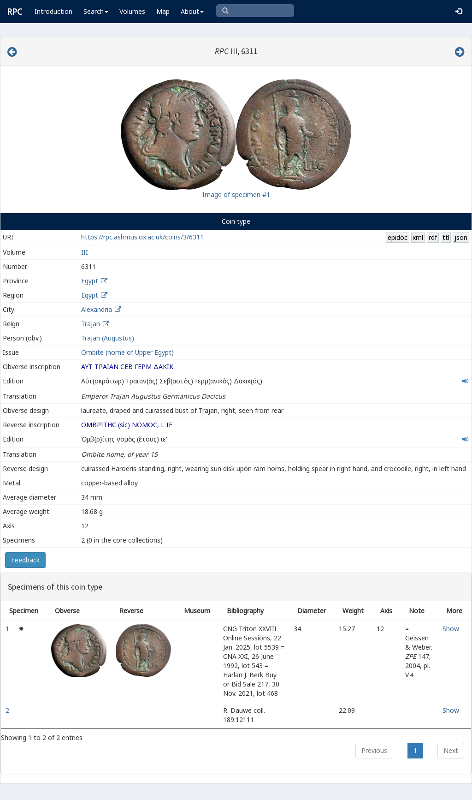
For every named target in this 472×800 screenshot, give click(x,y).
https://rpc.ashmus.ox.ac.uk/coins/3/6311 (142, 237)
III (84, 252)
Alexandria (96, 309)
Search (95, 11)
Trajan (90, 323)
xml (418, 237)
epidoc (397, 237)
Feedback (25, 559)
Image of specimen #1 (236, 194)
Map (163, 11)
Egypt (89, 280)
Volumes (132, 11)
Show (450, 628)
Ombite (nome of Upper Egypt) (127, 352)
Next (450, 750)
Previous (374, 750)
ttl (445, 237)
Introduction (53, 11)
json (460, 237)
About (192, 11)
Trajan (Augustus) (107, 338)
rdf (433, 237)
